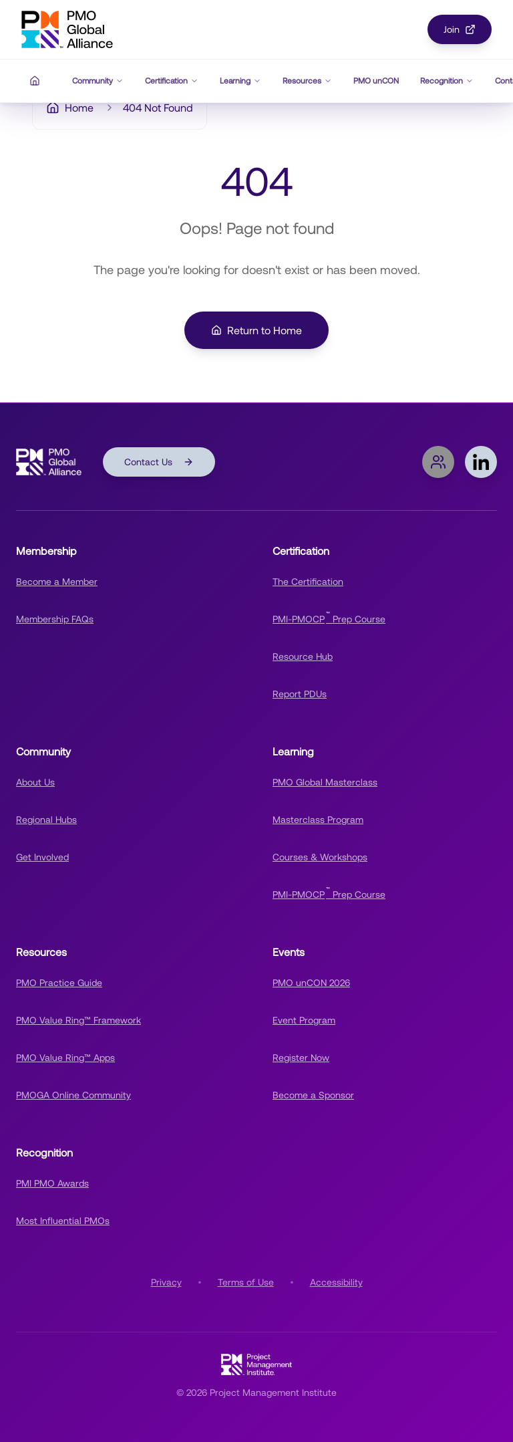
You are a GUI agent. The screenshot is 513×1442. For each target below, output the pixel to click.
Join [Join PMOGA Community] (460, 29)
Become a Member (57, 581)
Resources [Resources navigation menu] (307, 81)
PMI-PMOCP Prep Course (329, 617)
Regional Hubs (46, 819)
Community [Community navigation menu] (98, 81)
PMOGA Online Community (73, 1095)
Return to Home (256, 330)
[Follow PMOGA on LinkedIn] (481, 462)
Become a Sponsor (313, 1095)
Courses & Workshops (320, 857)
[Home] (34, 81)
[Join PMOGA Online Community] (438, 462)
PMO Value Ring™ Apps (65, 1057)
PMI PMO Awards (52, 1183)
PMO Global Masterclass (325, 782)
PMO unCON (376, 81)
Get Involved (42, 857)
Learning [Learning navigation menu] (240, 81)
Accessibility (336, 1282)
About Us (35, 782)
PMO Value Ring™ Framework (78, 1020)
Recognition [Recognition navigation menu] (447, 81)
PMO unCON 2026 (311, 982)
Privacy (166, 1282)
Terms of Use (246, 1282)
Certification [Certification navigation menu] (171, 81)
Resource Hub (303, 656)
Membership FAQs (55, 619)
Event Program (304, 1020)
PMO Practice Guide (59, 982)
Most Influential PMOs (63, 1220)
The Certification (308, 581)
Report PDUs (300, 694)
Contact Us (159, 462)
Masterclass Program (318, 819)
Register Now (301, 1057)
